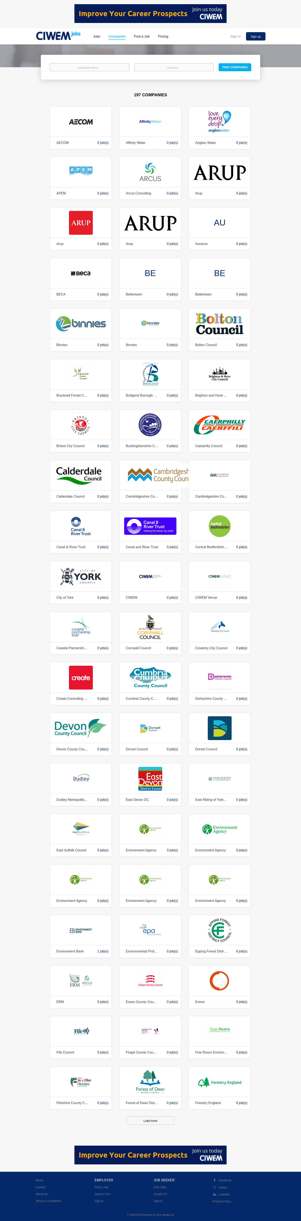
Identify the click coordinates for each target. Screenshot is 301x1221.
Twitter (223, 1187)
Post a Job (101, 1187)
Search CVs (102, 1194)
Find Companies (234, 67)
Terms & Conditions (48, 1201)
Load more (151, 1120)
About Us (42, 1194)
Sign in (236, 36)
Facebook (225, 1180)
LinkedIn (224, 1194)
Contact (41, 1187)
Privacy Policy (222, 1201)
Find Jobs (160, 1187)
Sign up (256, 36)
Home (39, 1180)
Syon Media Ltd (165, 1214)
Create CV (160, 1194)
